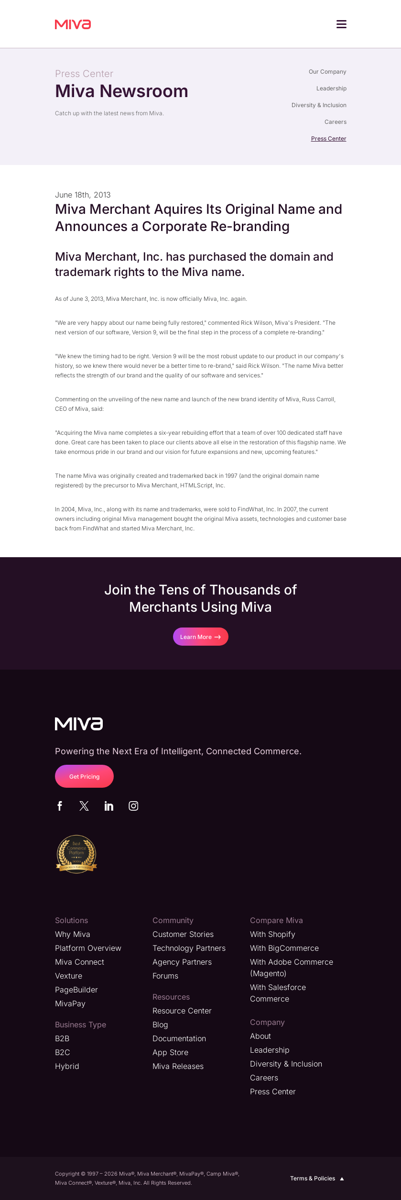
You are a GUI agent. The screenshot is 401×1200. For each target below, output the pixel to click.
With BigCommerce (284, 948)
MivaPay (70, 1003)
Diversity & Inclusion (319, 105)
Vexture (68, 975)
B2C (62, 1052)
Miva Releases (178, 1066)
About (260, 1036)
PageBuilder (76, 989)
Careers (336, 121)
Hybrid (67, 1066)
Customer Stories (183, 934)
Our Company (328, 71)
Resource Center (182, 1010)
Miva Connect (79, 962)
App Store (170, 1052)
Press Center (329, 138)
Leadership (331, 88)
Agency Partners (182, 962)
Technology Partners (189, 948)
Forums (165, 975)
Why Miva (72, 934)
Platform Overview (88, 948)
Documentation (179, 1038)
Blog (160, 1024)
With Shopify (272, 934)
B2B (62, 1038)
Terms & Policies (318, 1178)
